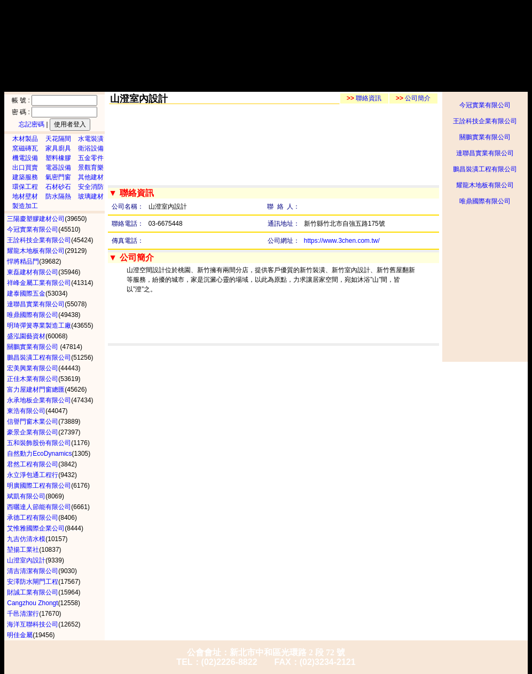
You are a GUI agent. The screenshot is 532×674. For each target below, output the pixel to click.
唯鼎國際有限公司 (485, 201)
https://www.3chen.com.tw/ (342, 240)
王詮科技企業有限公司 (485, 121)
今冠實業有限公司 (485, 105)
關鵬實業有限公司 (485, 137)
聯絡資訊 (364, 98)
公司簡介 (413, 98)
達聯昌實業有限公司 (485, 153)
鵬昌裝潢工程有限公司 (485, 169)
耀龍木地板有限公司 (485, 185)
